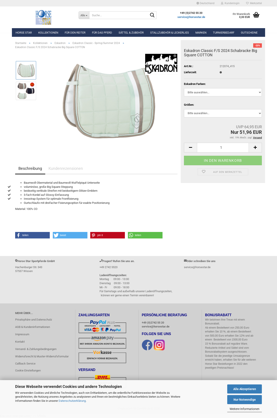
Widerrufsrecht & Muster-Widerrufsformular (42, 356)
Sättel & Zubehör (131, 32)
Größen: (189, 104)
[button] (205, 3)
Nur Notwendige (245, 399)
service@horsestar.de (191, 17)
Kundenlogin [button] (230, 3)
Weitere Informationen (244, 409)
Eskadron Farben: (195, 84)
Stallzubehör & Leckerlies (169, 32)
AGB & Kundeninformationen (32, 327)
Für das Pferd (102, 32)
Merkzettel (254, 3)
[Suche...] (84, 15)
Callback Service (25, 363)
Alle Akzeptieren (244, 389)
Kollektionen (48, 32)
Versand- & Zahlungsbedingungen (35, 349)
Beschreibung (30, 168)
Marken (200, 32)
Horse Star (24, 32)
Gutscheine (249, 32)
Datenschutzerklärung (72, 400)
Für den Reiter (75, 32)
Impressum (22, 334)
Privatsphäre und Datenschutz (33, 319)
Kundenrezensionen (65, 168)
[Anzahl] (223, 147)
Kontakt (20, 341)
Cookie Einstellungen (28, 370)
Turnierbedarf (223, 32)
